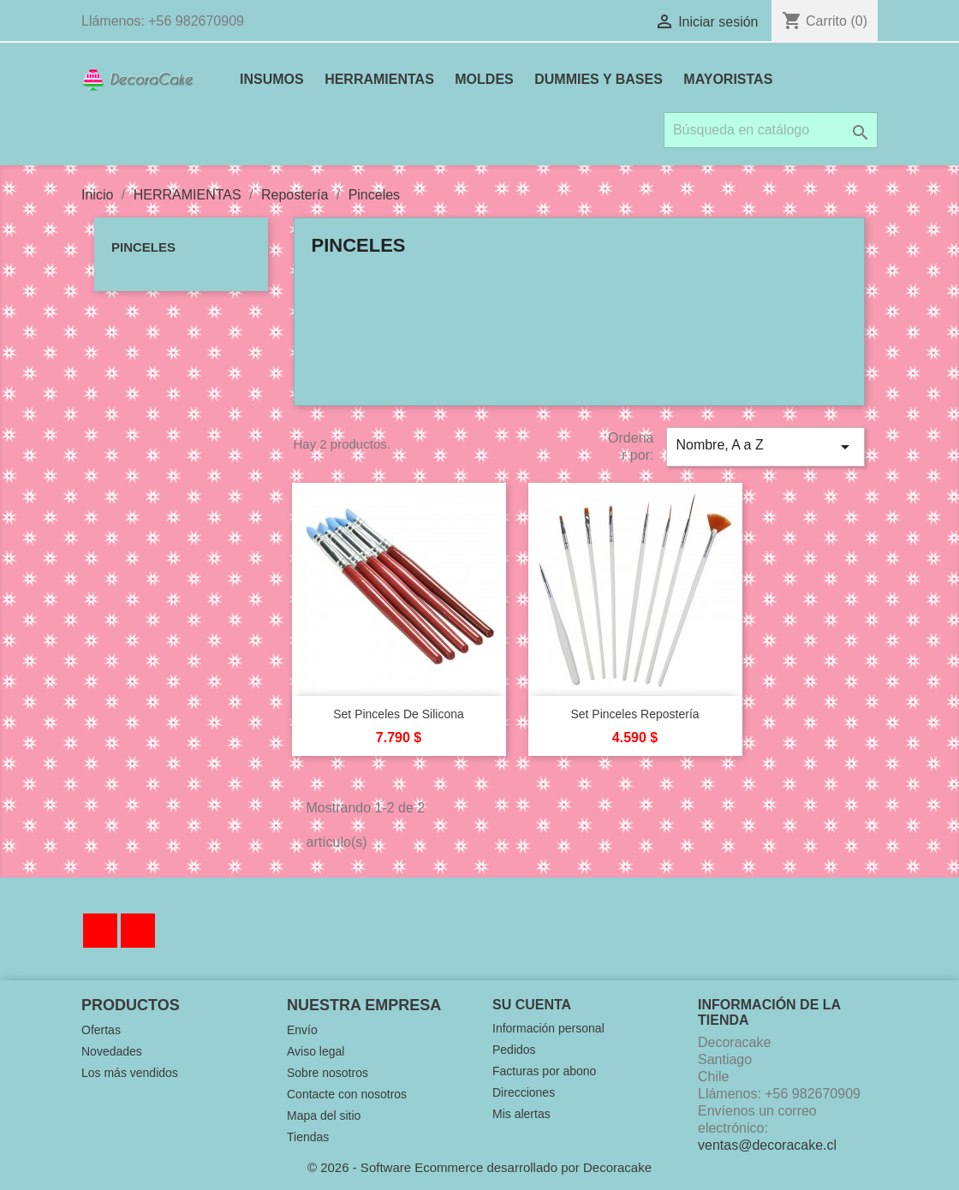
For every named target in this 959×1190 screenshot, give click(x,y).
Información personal (548, 1028)
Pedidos (514, 1049)
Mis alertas (521, 1114)
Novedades (111, 1051)
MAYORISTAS (727, 79)
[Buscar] (771, 130)
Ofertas (101, 1030)
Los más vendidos (129, 1073)
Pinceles (143, 247)
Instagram (138, 930)
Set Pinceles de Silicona (398, 714)
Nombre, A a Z (765, 447)
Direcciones (523, 1092)
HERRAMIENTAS (379, 79)
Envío (302, 1030)
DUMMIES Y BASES (598, 79)
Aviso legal (315, 1051)
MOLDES (484, 79)
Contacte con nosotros (347, 1094)
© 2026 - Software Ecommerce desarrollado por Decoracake (479, 1167)
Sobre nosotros (327, 1073)
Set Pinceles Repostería (634, 714)
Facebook (100, 930)
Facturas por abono (544, 1071)
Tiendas (308, 1137)
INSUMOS (272, 79)
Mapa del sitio (323, 1115)
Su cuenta (531, 1004)
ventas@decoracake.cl (767, 1145)
